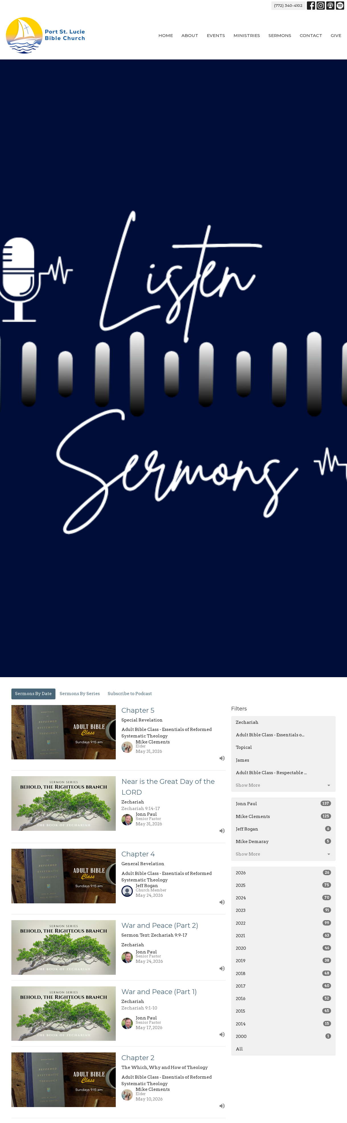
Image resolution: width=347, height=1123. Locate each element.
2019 (283, 960)
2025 (283, 885)
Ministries (247, 35)
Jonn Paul (283, 803)
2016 (283, 998)
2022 (283, 923)
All (239, 1049)
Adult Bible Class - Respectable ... (271, 772)
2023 (283, 910)
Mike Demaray (283, 841)
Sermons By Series (80, 693)
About (189, 35)
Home (165, 35)
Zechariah (247, 722)
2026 (283, 872)
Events (216, 35)
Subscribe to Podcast (130, 693)
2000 (283, 1036)
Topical (244, 747)
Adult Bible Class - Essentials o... (270, 734)
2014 (283, 1024)
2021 (283, 935)
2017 (283, 986)
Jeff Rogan (283, 829)
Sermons (279, 35)
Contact (311, 35)
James (242, 760)
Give (336, 35)
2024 (283, 898)
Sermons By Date (33, 693)
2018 (283, 973)
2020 (283, 948)
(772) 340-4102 (288, 5)
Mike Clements (283, 816)
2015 (283, 1011)
